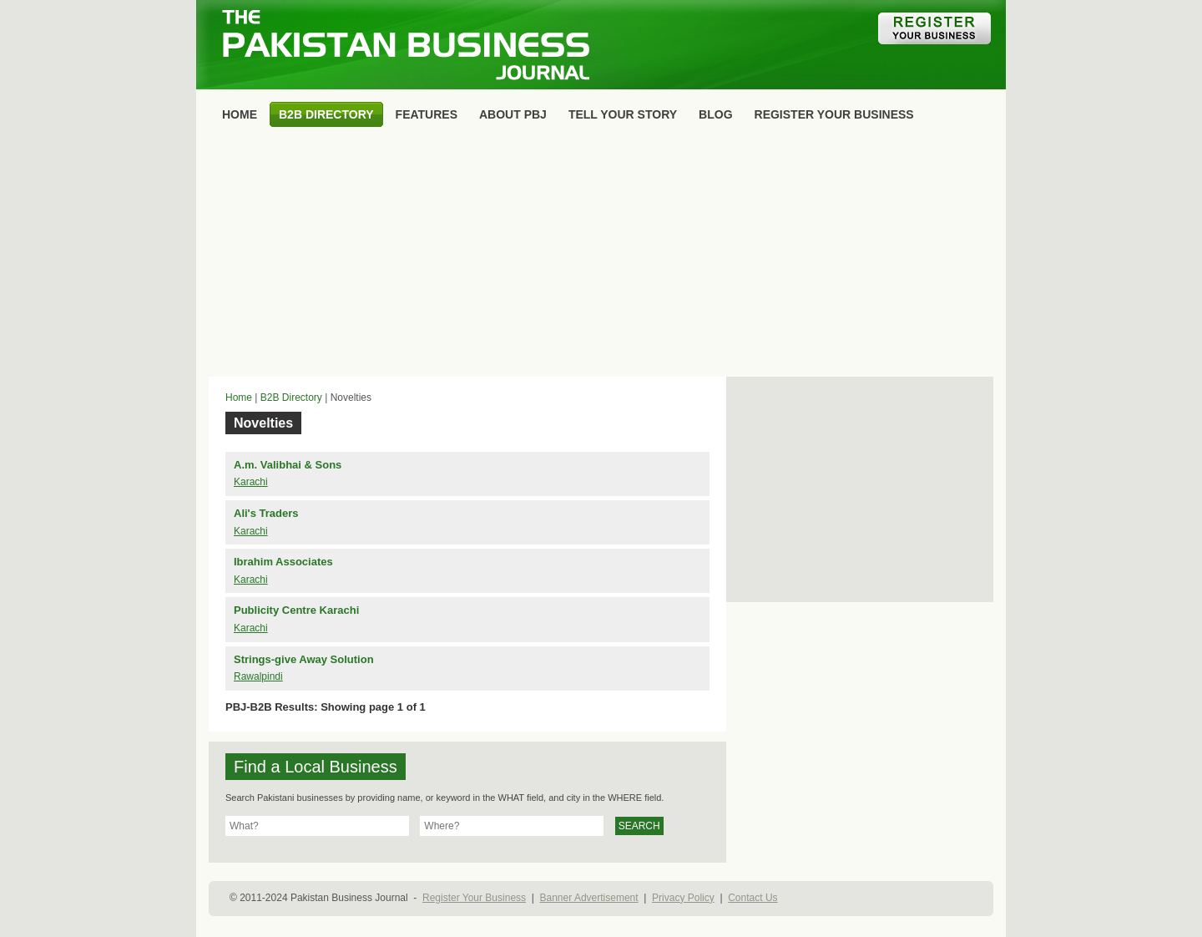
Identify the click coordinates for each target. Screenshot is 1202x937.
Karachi (251, 482)
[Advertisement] (601, 255)
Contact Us (752, 898)
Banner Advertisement (589, 898)
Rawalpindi (258, 676)
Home (238, 397)
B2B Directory (291, 397)
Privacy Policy (683, 898)
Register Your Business (474, 898)
